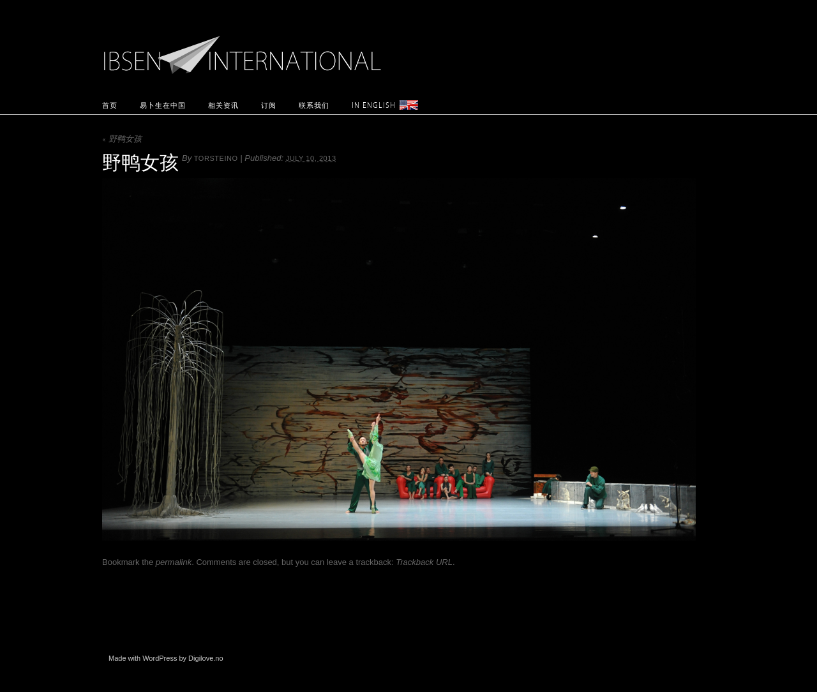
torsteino (216, 158)
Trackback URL (424, 562)
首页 (109, 105)
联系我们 (314, 105)
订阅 (268, 105)
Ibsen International (245, 48)
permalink (173, 562)
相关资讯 (223, 105)
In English (374, 105)
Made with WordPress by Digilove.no (166, 658)
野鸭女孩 (122, 140)
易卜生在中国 (163, 105)
